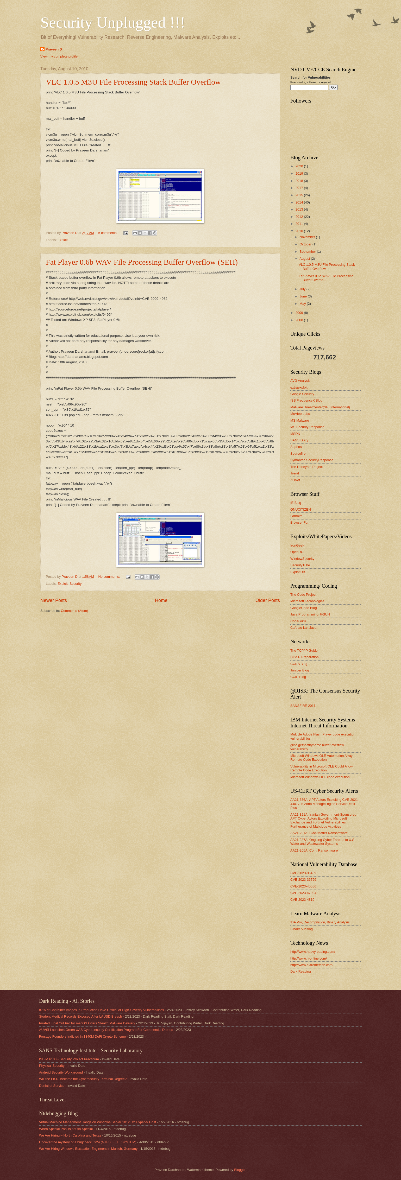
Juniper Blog (299, 670)
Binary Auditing (301, 929)
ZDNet (295, 480)
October (305, 244)
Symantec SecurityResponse (311, 460)
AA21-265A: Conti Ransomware (314, 850)
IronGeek (297, 545)
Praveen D (54, 49)
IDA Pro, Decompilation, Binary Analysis (320, 922)
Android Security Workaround (61, 1072)
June (303, 296)
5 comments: (108, 233)
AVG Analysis (300, 381)
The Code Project (303, 595)
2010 (300, 231)
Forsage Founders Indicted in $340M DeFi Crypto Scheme (82, 1036)
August (305, 259)
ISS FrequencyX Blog (306, 400)
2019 (300, 173)
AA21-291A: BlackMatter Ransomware (319, 833)
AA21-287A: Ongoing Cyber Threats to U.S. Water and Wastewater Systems (322, 842)
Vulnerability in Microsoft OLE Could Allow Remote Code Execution (321, 768)
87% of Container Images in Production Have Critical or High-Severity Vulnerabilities (101, 1010)
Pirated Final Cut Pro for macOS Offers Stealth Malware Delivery (87, 1023)
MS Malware (299, 420)
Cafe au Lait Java (303, 628)
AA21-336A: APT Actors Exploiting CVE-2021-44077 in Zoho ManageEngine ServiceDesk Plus (324, 804)
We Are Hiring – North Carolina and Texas (70, 1135)
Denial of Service (51, 1086)
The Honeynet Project (306, 467)
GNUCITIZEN (300, 509)
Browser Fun (299, 522)
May (303, 304)
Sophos (296, 447)
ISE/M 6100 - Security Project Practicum (69, 1059)
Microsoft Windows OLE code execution (320, 777)
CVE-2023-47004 (303, 893)
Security (76, 584)
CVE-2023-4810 (302, 900)
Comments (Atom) (74, 611)
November (307, 237)
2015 (300, 195)
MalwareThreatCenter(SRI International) (320, 407)
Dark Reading (300, 971)
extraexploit (299, 387)
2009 (300, 313)
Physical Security (52, 1066)
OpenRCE (298, 552)
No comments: (109, 577)
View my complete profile (59, 56)
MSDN (295, 434)
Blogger (240, 1170)
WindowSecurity (302, 559)
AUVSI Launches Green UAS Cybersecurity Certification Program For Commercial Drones (106, 1030)
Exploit (63, 240)
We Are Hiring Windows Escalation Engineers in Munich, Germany (88, 1149)
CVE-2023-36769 (303, 879)
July (302, 289)
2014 (300, 202)
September (308, 251)
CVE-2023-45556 (303, 886)
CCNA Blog (298, 664)
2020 (300, 166)
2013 (300, 209)
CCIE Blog (298, 677)
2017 (300, 188)
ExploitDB (297, 572)
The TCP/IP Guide (304, 650)
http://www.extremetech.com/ (311, 965)
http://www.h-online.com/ (308, 958)
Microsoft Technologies (307, 601)
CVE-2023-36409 (303, 873)
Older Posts (267, 600)
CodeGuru (298, 621)
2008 (300, 320)
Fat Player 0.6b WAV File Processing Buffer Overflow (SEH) (142, 262)
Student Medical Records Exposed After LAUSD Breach (80, 1016)
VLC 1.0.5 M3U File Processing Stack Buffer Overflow (133, 82)
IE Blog (295, 503)
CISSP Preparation (304, 657)
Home (161, 600)
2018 (300, 181)
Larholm (296, 516)
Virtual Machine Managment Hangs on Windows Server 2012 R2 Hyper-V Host (97, 1122)
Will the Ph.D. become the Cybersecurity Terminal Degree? (83, 1079)
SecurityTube (300, 565)
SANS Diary (299, 440)
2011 (300, 224)
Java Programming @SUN (310, 614)
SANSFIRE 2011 (303, 706)
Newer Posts (53, 600)
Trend (294, 473)
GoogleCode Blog (303, 608)
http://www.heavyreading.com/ (312, 952)
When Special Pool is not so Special (66, 1129)
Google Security (302, 394)
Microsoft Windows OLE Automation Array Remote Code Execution (321, 758)
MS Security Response (307, 427)
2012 (300, 217)
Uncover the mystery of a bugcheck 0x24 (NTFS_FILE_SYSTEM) (87, 1142)
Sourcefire (298, 453)
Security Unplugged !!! (112, 22)
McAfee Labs (300, 414)
